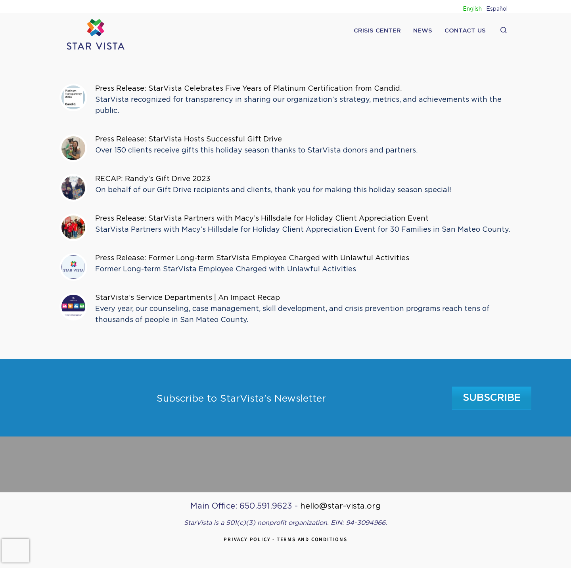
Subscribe (492, 398)
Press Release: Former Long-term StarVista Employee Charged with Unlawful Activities (253, 258)
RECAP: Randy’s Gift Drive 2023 (153, 179)
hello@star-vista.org (340, 506)
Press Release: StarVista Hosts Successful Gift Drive (189, 139)
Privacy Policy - (250, 539)
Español (497, 9)
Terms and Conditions (312, 539)
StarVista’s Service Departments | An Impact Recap (187, 297)
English (472, 9)
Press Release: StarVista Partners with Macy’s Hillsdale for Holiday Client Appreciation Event (264, 218)
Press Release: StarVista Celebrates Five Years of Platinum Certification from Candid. (248, 88)
